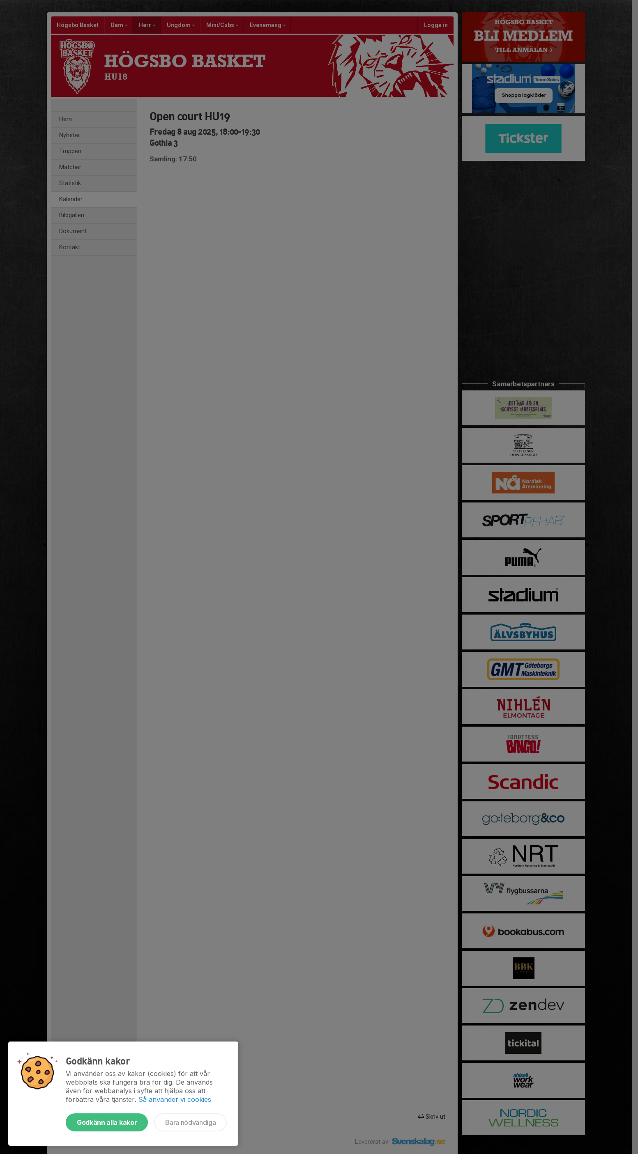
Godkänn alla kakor (107, 1122)
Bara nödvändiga (190, 1122)
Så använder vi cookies (174, 1099)
